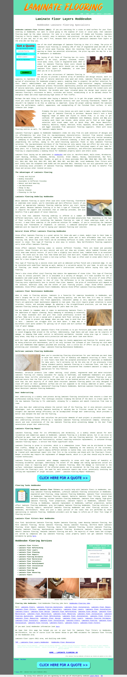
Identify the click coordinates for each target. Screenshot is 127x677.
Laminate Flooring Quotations (49, 607)
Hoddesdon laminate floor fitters (45, 489)
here (34, 536)
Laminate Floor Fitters (25, 609)
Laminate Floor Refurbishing (64, 611)
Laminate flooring (23, 460)
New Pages (23, 659)
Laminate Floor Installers (49, 609)
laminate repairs (75, 501)
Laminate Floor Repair (101, 607)
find (22, 522)
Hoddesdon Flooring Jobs (79, 603)
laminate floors (87, 489)
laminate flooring (74, 74)
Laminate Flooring (89, 620)
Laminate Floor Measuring (64, 614)
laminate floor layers (99, 39)
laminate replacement (61, 503)
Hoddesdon (58, 155)
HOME (82, 14)
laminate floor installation (99, 494)
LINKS (87, 14)
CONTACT (99, 14)
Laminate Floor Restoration (39, 614)
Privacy (110, 659)
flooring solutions (100, 505)
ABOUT (93, 14)
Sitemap (17, 659)
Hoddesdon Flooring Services (33, 541)
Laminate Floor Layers (73, 609)
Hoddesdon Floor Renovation (63, 642)
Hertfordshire (32, 510)
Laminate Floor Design (40, 611)
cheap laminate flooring (65, 494)
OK (102, 676)
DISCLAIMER (107, 14)
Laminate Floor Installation (77, 607)
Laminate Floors (28, 607)
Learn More (94, 676)
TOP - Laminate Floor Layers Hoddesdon (32, 642)
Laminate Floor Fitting (38, 623)
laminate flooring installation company (81, 420)
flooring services (100, 507)
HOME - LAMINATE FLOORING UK (63, 652)
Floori (17, 672)
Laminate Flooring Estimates (98, 618)
